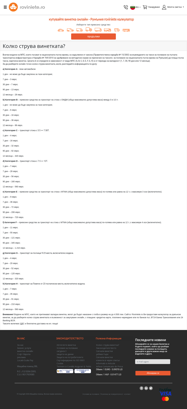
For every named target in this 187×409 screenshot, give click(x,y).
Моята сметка (174, 7)
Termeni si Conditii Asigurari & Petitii (74, 366)
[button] (135, 7)
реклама (21, 357)
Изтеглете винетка (66, 345)
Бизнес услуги (24, 348)
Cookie (60, 363)
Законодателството (106, 348)
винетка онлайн (25, 351)
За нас (20, 345)
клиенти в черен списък (108, 360)
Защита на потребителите (70, 357)
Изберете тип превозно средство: (93, 24)
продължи (93, 36)
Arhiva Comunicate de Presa (109, 366)
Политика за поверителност (111, 394)
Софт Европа (23, 354)
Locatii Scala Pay (25, 360)
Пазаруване (154, 7)
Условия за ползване (67, 348)
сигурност (62, 351)
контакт (127, 394)
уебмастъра (102, 354)
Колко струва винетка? (107, 345)
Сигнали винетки (104, 351)
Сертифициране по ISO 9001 (71, 360)
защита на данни (65, 354)
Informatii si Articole (105, 363)
